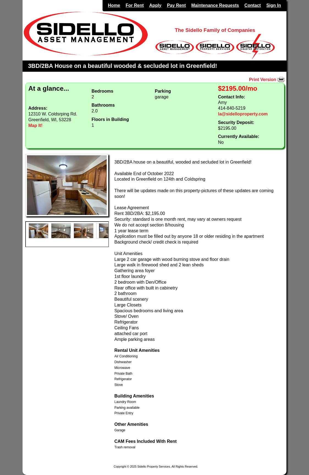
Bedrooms (102, 91)
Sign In (273, 5)
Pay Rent (176, 5)
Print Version (267, 79)
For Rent (135, 5)
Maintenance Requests (215, 5)
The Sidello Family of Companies (215, 30)
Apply (155, 5)
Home (114, 5)
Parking (163, 91)
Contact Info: (231, 97)
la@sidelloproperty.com (243, 114)
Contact (252, 5)
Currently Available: (238, 136)
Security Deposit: (236, 122)
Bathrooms (103, 105)
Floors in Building (110, 119)
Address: (37, 108)
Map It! (35, 125)
